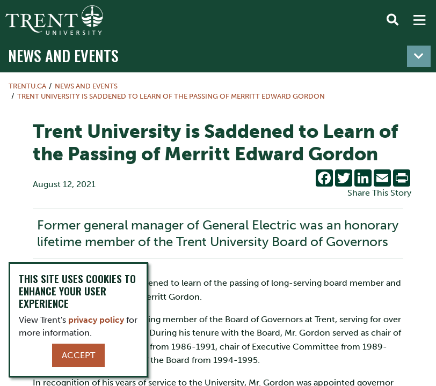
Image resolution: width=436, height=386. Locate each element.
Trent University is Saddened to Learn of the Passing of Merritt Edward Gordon (171, 96)
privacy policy (96, 320)
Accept (78, 355)
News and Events (63, 55)
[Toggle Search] (392, 20)
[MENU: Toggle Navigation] (419, 20)
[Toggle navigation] (419, 56)
